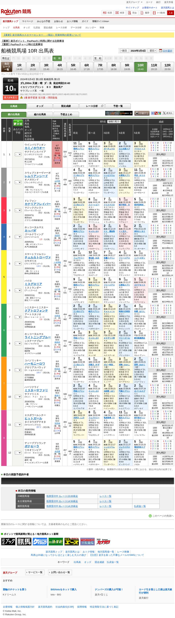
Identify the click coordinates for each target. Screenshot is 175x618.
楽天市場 (168, 2)
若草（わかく (139, 365)
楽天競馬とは (167, 7)
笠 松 (97, 58)
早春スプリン (78, 338)
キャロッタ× (94, 231)
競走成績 (48, 27)
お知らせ (58, 21)
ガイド (85, 21)
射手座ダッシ (139, 418)
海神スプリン (78, 149)
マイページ (27, 21)
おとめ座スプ (124, 149)
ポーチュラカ (109, 149)
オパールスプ (139, 391)
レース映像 (123, 551)
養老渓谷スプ (139, 447)
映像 (102, 27)
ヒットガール (33, 418)
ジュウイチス (124, 447)
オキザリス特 (109, 338)
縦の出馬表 (40, 114)
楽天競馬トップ (10, 21)
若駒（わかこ (124, 365)
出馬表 (16, 27)
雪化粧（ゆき (94, 258)
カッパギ (30, 230)
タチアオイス (139, 285)
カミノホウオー (35, 148)
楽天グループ (133, 2)
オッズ (26, 27)
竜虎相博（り (109, 418)
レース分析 (61, 27)
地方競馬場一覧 (106, 551)
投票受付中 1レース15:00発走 (62, 496)
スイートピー (94, 205)
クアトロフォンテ (36, 310)
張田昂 (57, 236)
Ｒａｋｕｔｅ (109, 311)
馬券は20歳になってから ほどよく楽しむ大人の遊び (58, 555)
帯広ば (5, 58)
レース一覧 (105, 496)
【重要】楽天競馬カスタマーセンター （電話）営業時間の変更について (42, 35)
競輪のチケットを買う (15, 589)
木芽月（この (78, 418)
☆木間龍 (57, 262)
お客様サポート (150, 7)
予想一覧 (118, 106)
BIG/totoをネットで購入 (64, 589)
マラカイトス (139, 149)
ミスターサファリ (36, 390)
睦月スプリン (94, 149)
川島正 (57, 209)
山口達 (57, 289)
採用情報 (82, 606)
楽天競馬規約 (45, 606)
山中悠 (57, 181)
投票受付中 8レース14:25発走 (62, 506)
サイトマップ (132, 7)
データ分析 (76, 27)
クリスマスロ (109, 205)
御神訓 (57, 342)
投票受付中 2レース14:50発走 (62, 501)
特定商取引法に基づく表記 (104, 606)
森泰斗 (57, 395)
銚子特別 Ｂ (124, 205)
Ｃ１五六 (123, 231)
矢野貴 (57, 316)
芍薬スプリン (124, 391)
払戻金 (37, 27)
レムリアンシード (36, 176)
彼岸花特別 (139, 205)
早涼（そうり (139, 175)
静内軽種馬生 (139, 338)
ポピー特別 (109, 365)
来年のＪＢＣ (139, 231)
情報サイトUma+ (100, 21)
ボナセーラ (32, 446)
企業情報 (7, 606)
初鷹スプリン (109, 258)
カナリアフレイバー (38, 204)
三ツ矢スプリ (78, 175)
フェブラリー (78, 258)
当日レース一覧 (6, 66)
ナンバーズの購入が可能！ (109, 589)
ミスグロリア (33, 284)
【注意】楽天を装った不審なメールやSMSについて (116, 555)
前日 (124, 50)
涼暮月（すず (94, 365)
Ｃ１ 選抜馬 (109, 231)
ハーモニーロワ (35, 363)
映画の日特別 (124, 311)
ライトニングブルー (38, 337)
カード (149, 2)
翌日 (152, 50)
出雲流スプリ (124, 175)
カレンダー (90, 27)
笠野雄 (57, 423)
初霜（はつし (139, 311)
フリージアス (124, 258)
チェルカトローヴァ (38, 257)
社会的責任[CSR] (65, 606)
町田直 (57, 369)
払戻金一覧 (140, 506)
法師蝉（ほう (109, 391)
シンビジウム (109, 175)
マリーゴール (124, 338)
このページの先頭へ (163, 515)
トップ (6, 27)
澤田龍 (57, 153)
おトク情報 (72, 21)
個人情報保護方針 (25, 606)
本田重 (57, 451)
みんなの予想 (43, 21)
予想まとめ (66, 114)
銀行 (158, 2)
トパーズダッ (139, 258)
